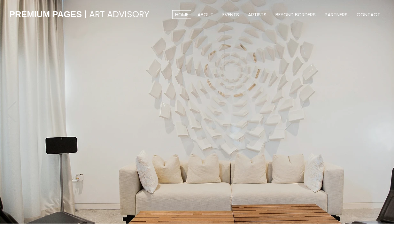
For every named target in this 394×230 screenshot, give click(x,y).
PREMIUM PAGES (79, 14)
